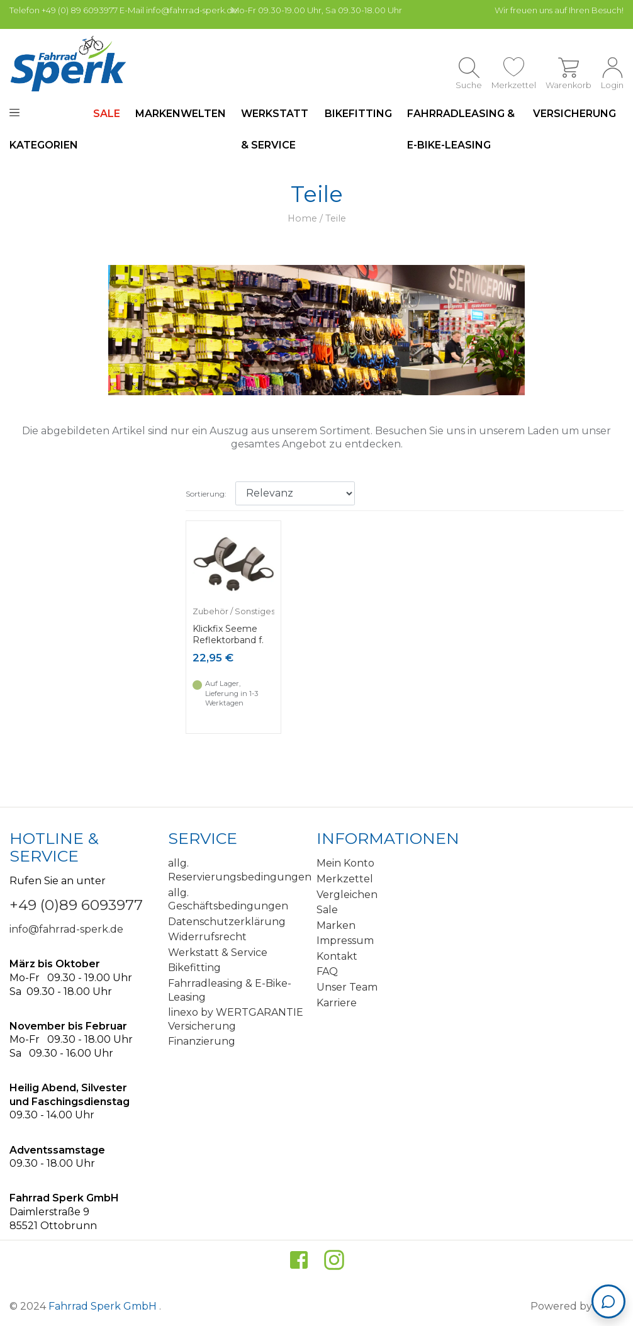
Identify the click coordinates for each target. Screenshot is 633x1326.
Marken (336, 925)
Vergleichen (347, 895)
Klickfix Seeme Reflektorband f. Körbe (228, 640)
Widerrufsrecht (207, 937)
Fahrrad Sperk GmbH (103, 1306)
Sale (327, 910)
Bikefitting (358, 114)
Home (302, 218)
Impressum (345, 941)
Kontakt (336, 956)
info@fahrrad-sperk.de (66, 929)
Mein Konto (345, 863)
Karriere (336, 1003)
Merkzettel (344, 879)
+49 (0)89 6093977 (76, 905)
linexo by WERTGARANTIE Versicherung (235, 1019)
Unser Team (347, 987)
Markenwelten (180, 114)
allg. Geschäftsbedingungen (228, 900)
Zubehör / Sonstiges (234, 611)
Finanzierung (201, 1041)
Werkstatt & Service (274, 129)
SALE (106, 114)
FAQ (327, 971)
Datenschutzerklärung (227, 922)
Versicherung (574, 114)
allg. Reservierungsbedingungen (238, 870)
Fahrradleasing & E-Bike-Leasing (461, 129)
